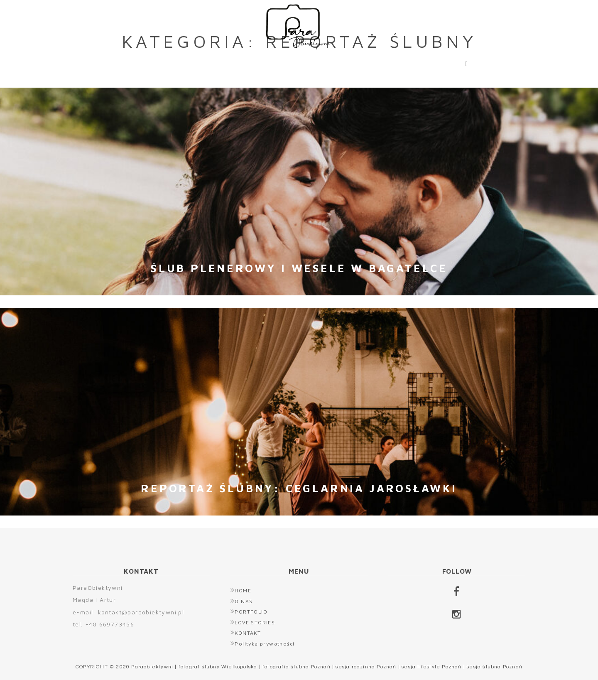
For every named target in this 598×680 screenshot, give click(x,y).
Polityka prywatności (264, 644)
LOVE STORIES (350, 62)
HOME (149, 62)
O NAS (202, 62)
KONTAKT (428, 62)
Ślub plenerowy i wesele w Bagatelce (299, 268)
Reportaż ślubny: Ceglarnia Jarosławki (299, 488)
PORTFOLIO (268, 62)
